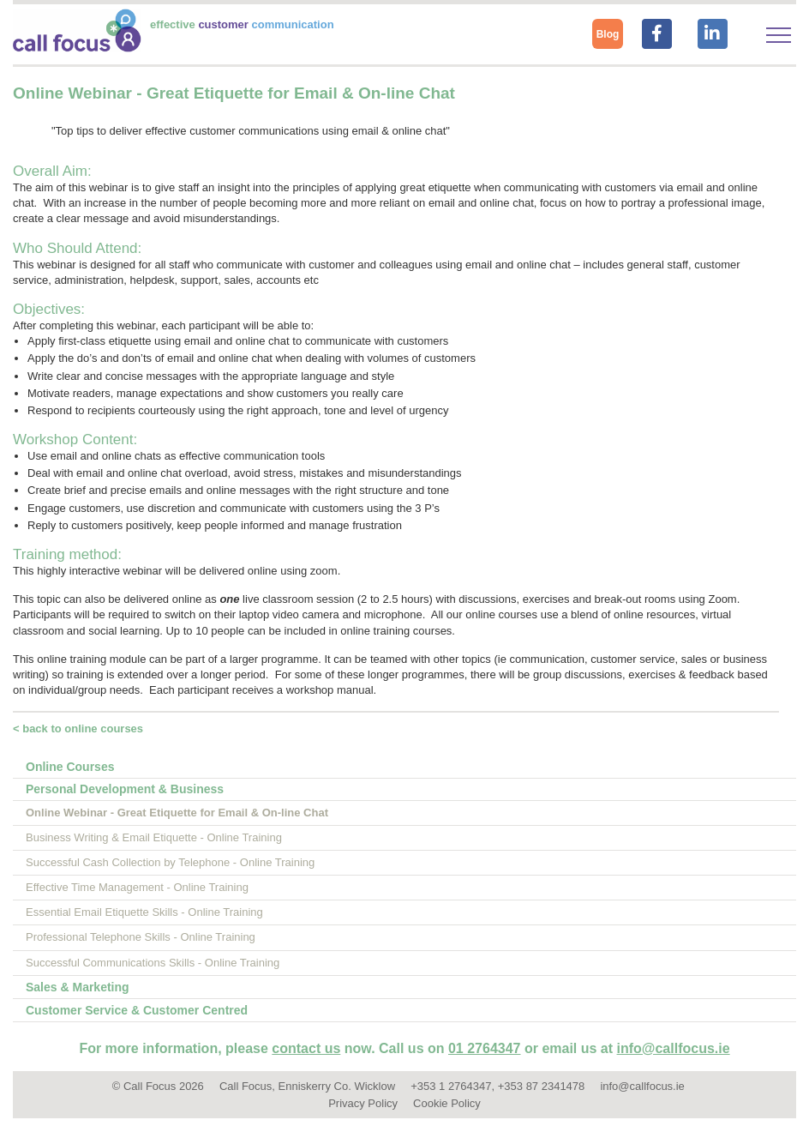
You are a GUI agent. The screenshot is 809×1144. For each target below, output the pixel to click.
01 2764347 (484, 1048)
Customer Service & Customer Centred (137, 1010)
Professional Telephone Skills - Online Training (140, 936)
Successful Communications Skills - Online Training (152, 962)
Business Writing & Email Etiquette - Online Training (154, 837)
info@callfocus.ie (673, 1048)
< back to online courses (78, 728)
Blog (608, 34)
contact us (306, 1048)
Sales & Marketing (77, 987)
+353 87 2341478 (541, 1086)
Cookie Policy (447, 1103)
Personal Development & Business (125, 789)
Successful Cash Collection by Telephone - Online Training (170, 862)
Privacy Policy (363, 1103)
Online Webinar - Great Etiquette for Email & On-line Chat (177, 812)
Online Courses (70, 767)
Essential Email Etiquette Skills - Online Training (144, 912)
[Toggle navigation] (778, 35)
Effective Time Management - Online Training (137, 887)
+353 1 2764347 (450, 1086)
